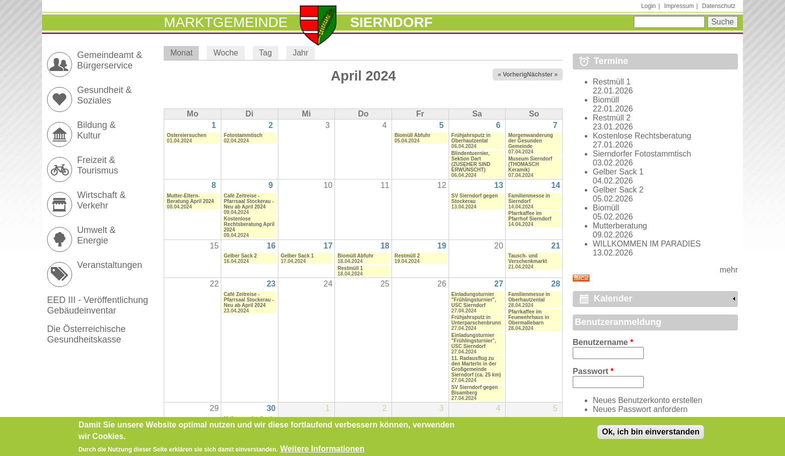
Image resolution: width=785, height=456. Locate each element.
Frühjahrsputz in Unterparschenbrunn (476, 320)
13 (498, 185)
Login (648, 6)
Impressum (678, 6)
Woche (225, 52)
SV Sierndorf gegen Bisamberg (475, 390)
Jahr (300, 52)
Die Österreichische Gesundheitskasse (86, 334)
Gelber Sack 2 (240, 255)
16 (271, 246)
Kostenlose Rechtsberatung (642, 136)
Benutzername (603, 342)
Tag (265, 52)
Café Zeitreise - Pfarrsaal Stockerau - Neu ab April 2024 (249, 201)
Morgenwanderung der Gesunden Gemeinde (530, 140)
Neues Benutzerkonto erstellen (647, 400)
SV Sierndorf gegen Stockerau (475, 198)
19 (442, 246)
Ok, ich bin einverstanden (650, 432)
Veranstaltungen (109, 265)
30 (271, 408)
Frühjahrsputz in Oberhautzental (471, 138)
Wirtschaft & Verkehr (101, 200)
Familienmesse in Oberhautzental (529, 297)
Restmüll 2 (407, 255)
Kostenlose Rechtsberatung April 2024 (249, 224)
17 (327, 246)
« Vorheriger (515, 74)
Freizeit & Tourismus (97, 165)
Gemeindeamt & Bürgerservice (109, 60)
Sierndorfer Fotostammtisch (642, 154)
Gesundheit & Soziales (104, 95)
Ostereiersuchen (186, 135)
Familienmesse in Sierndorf (529, 198)
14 (555, 185)
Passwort (593, 371)
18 (384, 246)
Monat (184, 52)
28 (555, 284)
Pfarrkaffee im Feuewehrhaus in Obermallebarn (528, 317)
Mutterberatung (620, 226)
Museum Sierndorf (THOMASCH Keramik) (530, 164)
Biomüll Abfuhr (413, 135)
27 (498, 284)
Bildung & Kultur (96, 130)
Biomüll (606, 100)
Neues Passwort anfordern (640, 409)
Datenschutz (718, 6)
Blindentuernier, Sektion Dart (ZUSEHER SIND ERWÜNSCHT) (471, 161)
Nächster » (542, 74)
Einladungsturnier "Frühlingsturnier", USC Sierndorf (474, 300)
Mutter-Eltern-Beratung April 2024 (190, 198)
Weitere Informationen (322, 450)
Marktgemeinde (225, 22)
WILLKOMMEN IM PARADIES (647, 244)
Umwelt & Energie (96, 235)
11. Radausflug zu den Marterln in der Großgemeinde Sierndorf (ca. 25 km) (476, 367)
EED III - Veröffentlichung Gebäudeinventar (97, 305)
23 (271, 284)
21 (555, 246)
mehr (729, 270)
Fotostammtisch (243, 135)
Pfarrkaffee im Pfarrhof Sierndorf (529, 216)
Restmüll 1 (350, 268)
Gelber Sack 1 (297, 255)
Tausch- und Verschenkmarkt (527, 258)
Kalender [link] (613, 299)
